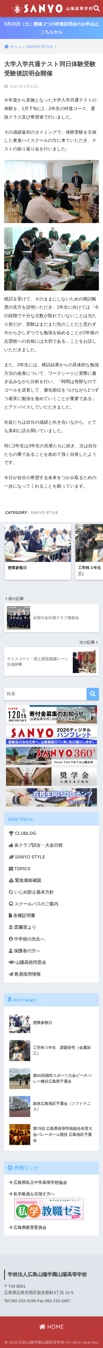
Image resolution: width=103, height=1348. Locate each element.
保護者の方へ (24, 951)
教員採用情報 (25, 974)
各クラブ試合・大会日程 (36, 845)
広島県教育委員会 (27, 1227)
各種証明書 (22, 915)
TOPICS (19, 868)
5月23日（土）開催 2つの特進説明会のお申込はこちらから (51, 28)
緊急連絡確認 (25, 880)
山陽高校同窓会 (27, 962)
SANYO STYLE (44, 512)
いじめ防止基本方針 (31, 892)
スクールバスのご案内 (33, 904)
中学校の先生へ (27, 939)
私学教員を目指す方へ (46, 1206)
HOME (51, 1326)
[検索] (93, 694)
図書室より (22, 927)
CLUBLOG (22, 833)
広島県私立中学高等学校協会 (38, 1182)
